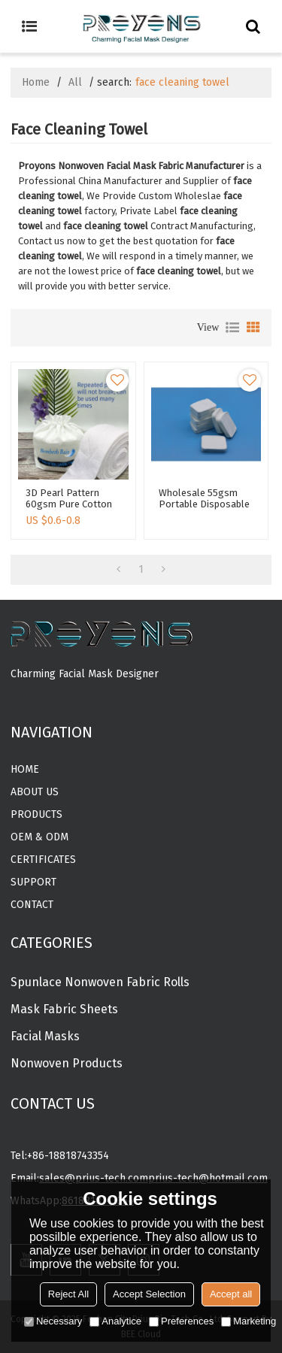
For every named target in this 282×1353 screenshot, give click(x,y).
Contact (32, 904)
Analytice (115, 1321)
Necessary (53, 1321)
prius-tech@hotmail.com (208, 1178)
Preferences (181, 1321)
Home (36, 82)
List (232, 327)
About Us (35, 791)
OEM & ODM (39, 837)
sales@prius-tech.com (93, 1178)
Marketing (248, 1321)
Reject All (68, 1294)
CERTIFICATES (43, 859)
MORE (25, 699)
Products (36, 814)
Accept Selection (149, 1294)
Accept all (231, 1294)
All (75, 82)
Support (33, 882)
